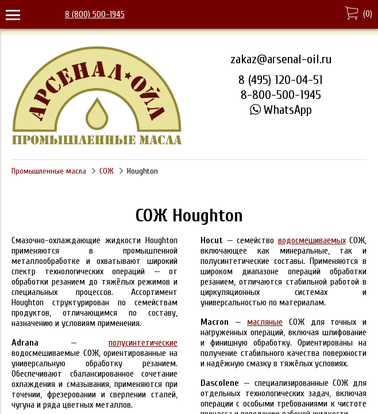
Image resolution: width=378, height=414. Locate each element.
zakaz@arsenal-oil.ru (280, 59)
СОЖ (106, 171)
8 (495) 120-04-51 (280, 79)
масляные (265, 322)
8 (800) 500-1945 (95, 14)
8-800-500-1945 (281, 94)
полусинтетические (143, 343)
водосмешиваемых (312, 240)
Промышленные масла (48, 171)
